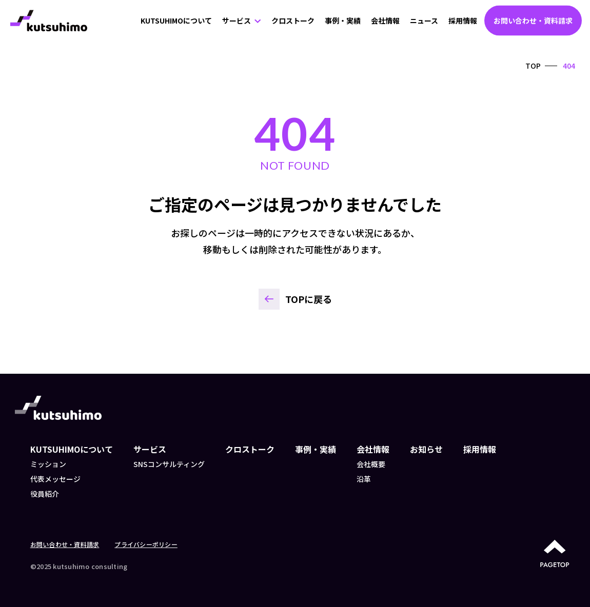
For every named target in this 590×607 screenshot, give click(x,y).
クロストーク (292, 20)
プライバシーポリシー (145, 544)
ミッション (48, 464)
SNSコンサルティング (169, 464)
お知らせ (426, 449)
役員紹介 (44, 494)
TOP (533, 65)
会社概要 (371, 464)
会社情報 (385, 20)
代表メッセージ (55, 479)
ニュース (424, 20)
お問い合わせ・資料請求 (533, 20)
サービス (236, 20)
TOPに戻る (308, 299)
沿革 (364, 479)
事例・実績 (343, 20)
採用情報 (462, 20)
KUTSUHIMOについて (176, 20)
